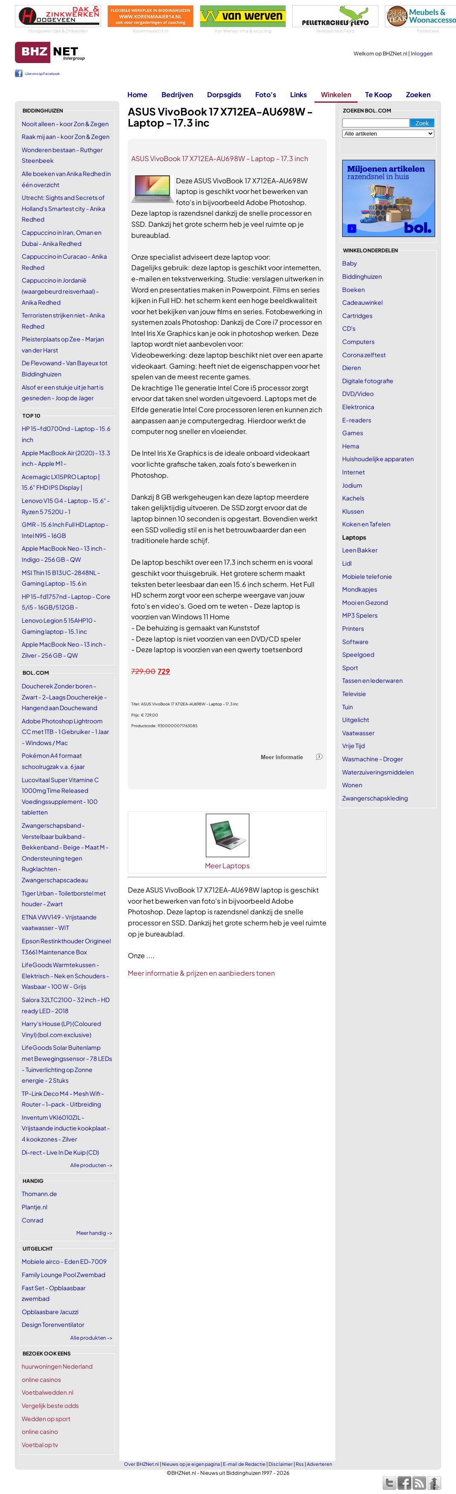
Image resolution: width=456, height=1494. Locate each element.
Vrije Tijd (353, 745)
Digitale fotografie (367, 380)
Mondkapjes (359, 589)
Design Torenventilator (53, 1324)
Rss (300, 1464)
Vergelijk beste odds (50, 1405)
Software (355, 641)
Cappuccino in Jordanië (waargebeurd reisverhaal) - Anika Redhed (60, 291)
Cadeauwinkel (362, 302)
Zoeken (418, 94)
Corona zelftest (364, 354)
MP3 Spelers (360, 615)
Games (352, 432)
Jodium (352, 485)
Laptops (354, 537)
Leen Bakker (360, 550)
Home (137, 94)
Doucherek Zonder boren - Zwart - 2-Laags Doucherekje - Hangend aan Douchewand (64, 696)
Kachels (353, 498)
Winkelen (336, 94)
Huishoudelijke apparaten (378, 458)
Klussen (353, 511)
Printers (353, 628)
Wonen (352, 785)
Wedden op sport (46, 1418)
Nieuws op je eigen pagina (191, 1464)
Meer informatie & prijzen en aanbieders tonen (201, 972)
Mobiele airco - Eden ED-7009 (64, 1261)
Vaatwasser (358, 733)
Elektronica (358, 406)
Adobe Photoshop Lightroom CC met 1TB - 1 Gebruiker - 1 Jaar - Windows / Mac (65, 731)
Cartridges (357, 315)
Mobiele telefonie (367, 576)
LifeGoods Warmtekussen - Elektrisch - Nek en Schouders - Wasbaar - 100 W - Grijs (65, 975)
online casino (40, 1431)
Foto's (265, 94)
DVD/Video (358, 393)
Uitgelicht (355, 719)
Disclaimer (280, 1464)
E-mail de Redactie (244, 1464)
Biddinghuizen (362, 276)
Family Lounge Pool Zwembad (63, 1274)
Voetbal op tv (40, 1444)
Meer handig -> (94, 1233)
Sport (350, 667)
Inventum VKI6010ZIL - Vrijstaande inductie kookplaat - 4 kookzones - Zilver (66, 1128)
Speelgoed (358, 654)
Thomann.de (39, 1193)
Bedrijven (177, 94)
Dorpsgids (224, 94)
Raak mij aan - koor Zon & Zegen (66, 136)
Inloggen (422, 53)
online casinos (41, 1379)
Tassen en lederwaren (372, 680)
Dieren (351, 367)
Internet (353, 472)
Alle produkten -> (91, 1338)
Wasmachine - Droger (372, 759)
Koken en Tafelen (366, 524)
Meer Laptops (227, 865)
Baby (349, 263)
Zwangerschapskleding (375, 798)
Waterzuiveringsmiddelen (378, 772)
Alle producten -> (91, 1165)
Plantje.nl (34, 1207)
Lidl (347, 563)
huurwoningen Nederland (57, 1366)
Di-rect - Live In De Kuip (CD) (60, 1152)
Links (298, 94)
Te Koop (378, 94)
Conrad (32, 1220)
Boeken (353, 289)
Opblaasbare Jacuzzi (50, 1311)
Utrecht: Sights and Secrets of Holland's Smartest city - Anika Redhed (63, 208)
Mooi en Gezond (365, 602)
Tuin (347, 707)
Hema (350, 446)
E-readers (356, 420)
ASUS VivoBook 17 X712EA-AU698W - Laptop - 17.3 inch (219, 158)
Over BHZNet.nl (141, 1464)
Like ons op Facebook (42, 74)
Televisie (354, 693)
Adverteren (319, 1464)
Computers (358, 341)
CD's (348, 328)
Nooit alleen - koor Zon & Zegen (65, 123)
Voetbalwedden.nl (47, 1392)
